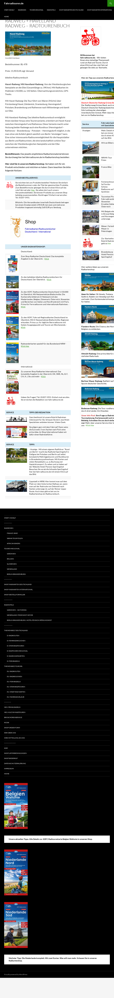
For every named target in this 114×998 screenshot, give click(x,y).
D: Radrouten (13, 636)
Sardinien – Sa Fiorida (16, 610)
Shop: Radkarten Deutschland (18, 584)
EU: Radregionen (14, 676)
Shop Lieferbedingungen (15, 753)
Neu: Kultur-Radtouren (14, 712)
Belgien (10, 559)
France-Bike (12, 533)
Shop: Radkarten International (18, 589)
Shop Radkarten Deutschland (71, 10)
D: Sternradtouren (15, 646)
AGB (6, 748)
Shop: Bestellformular (14, 595)
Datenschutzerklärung (15, 763)
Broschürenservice (13, 717)
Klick (46, 259)
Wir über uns (10, 733)
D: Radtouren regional (17, 651)
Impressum (9, 769)
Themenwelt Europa (13, 666)
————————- (10, 743)
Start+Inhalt (9, 10)
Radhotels (51, 10)
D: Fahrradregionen (16, 641)
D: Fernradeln (13, 661)
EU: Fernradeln (14, 682)
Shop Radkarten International (99, 10)
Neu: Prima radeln (12, 707)
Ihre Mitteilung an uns (14, 738)
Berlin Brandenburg (16, 574)
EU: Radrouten (13, 671)
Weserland (12, 569)
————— (7, 702)
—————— (8, 600)
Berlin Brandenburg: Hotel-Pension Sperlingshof (29, 620)
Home (6, 16)
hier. (33, 190)
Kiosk (6, 722)
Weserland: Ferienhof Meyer (20, 615)
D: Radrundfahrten (16, 656)
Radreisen (22, 10)
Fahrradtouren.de (14, 3)
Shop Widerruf (11, 758)
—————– (8, 523)
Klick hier (25, 346)
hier (109, 243)
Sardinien (11, 554)
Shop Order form (12, 728)
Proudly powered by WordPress (15, 974)
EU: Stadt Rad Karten (16, 692)
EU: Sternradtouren (16, 687)
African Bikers (13, 543)
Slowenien (12, 564)
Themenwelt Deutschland (16, 630)
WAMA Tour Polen (15, 538)
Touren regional (36, 10)
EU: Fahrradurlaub (15, 697)
